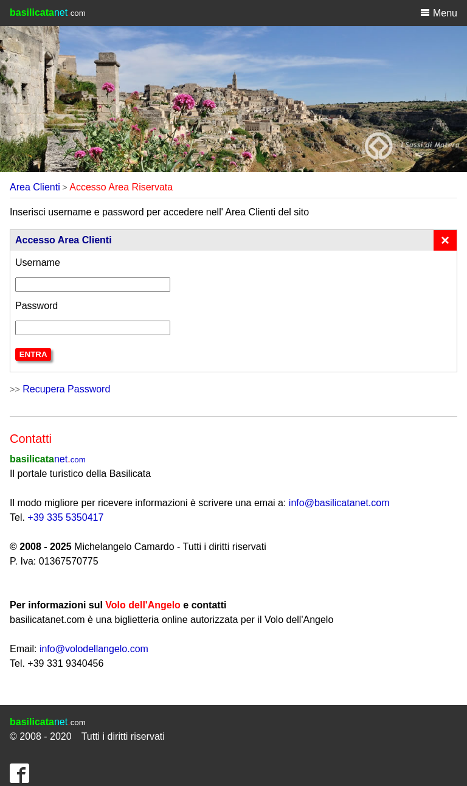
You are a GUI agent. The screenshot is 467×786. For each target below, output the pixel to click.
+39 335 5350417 (65, 517)
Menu (438, 12)
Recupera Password (66, 389)
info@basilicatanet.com (339, 503)
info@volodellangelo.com (94, 649)
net (48, 459)
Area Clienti (35, 187)
